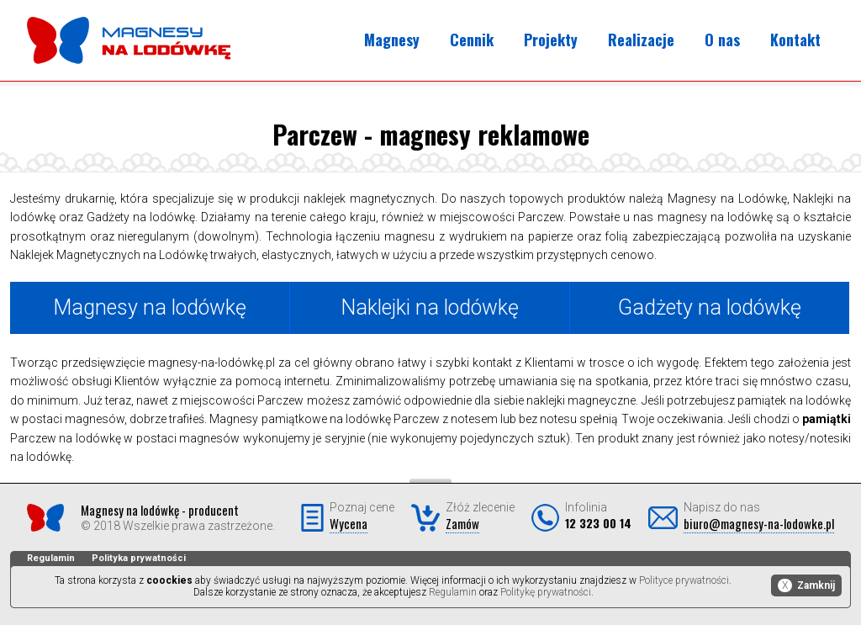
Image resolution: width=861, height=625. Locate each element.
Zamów (462, 523)
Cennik (472, 39)
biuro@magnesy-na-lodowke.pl (759, 523)
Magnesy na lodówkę (149, 307)
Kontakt (795, 39)
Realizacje (641, 39)
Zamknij (806, 585)
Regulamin (51, 558)
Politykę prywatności (545, 592)
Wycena (348, 523)
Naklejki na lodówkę (430, 307)
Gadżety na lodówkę (709, 307)
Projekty (551, 39)
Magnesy (392, 39)
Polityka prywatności (139, 558)
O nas (722, 39)
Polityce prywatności (684, 580)
